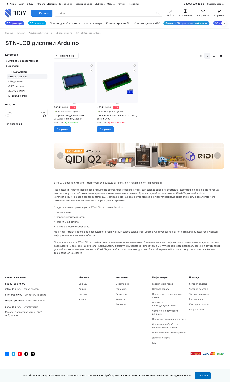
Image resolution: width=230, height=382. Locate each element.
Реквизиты (121, 289)
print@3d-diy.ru (13, 294)
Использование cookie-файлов (169, 332)
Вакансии (120, 304)
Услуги (82, 299)
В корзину (62, 129)
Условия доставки (199, 289)
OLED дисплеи (16, 86)
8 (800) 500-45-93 (194, 3)
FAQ (154, 342)
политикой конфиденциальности (174, 375)
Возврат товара (161, 289)
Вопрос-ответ (196, 309)
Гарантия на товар (162, 283)
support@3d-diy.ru (15, 300)
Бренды (83, 283)
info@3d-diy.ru (13, 289)
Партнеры (121, 294)
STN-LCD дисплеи (18, 76)
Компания (121, 277)
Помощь (194, 277)
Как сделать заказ (199, 304)
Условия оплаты (198, 283)
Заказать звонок (215, 4)
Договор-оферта (161, 337)
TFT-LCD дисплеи (18, 71)
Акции (82, 289)
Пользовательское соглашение (169, 319)
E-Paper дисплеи (17, 95)
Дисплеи (13, 65)
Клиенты (120, 299)
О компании (122, 283)
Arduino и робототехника (23, 60)
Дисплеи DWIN (16, 91)
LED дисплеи (15, 81)
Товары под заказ (199, 294)
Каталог (83, 294)
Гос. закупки (196, 299)
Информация (160, 277)
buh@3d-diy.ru (13, 306)
